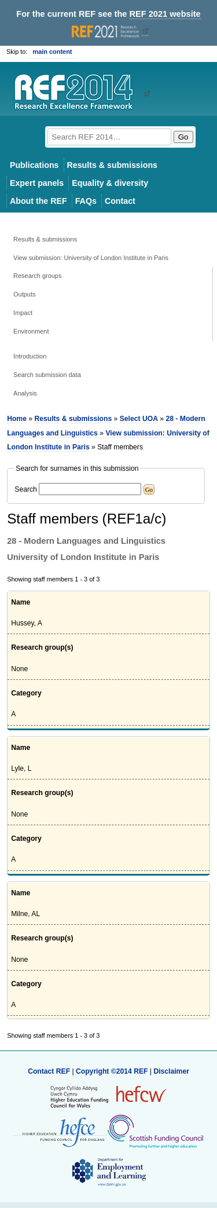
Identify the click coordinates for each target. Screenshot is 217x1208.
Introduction (29, 356)
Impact (22, 312)
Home (17, 419)
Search (25, 489)
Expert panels (37, 183)
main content (52, 51)
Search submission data (47, 374)
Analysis (25, 393)
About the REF (38, 201)
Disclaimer (171, 1071)
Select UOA (139, 419)
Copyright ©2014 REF (113, 1071)
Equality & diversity (110, 183)
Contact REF (49, 1071)
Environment (31, 331)
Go (183, 137)
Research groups (37, 275)
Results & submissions (112, 165)
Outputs (24, 294)
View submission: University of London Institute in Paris (90, 257)
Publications (34, 165)
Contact (120, 201)
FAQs (86, 201)
